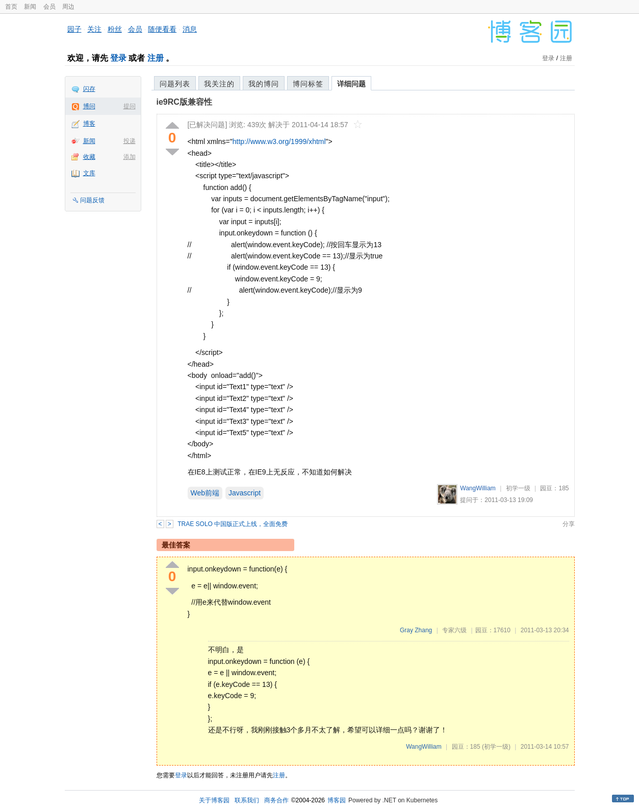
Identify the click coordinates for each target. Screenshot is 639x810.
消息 (190, 29)
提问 (129, 106)
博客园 (336, 800)
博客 (89, 123)
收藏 (89, 156)
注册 (155, 58)
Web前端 (205, 493)
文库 (89, 173)
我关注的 (219, 84)
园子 (74, 29)
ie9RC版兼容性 (184, 102)
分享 (569, 524)
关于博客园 (214, 800)
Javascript (244, 493)
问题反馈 (92, 200)
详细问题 (351, 84)
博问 (89, 106)
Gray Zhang (416, 630)
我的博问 (263, 84)
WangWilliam (478, 488)
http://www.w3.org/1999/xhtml (279, 141)
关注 (94, 29)
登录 (118, 58)
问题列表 (175, 84)
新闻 (30, 6)
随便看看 (162, 29)
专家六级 (454, 630)
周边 (68, 6)
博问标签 (308, 84)
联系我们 (247, 800)
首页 (11, 6)
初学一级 (518, 488)
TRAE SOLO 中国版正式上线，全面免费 (232, 524)
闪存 (89, 88)
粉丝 (115, 29)
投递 (129, 141)
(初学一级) (496, 746)
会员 (49, 6)
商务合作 (276, 800)
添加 (129, 156)
